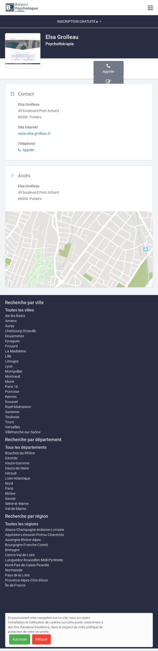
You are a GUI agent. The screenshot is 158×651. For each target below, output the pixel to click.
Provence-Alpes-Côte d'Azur (26, 580)
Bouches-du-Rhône (20, 453)
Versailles (12, 427)
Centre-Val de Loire (20, 555)
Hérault (11, 473)
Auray (9, 326)
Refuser (41, 639)
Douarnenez (14, 336)
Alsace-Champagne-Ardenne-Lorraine (34, 530)
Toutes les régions (21, 524)
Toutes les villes (19, 310)
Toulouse (12, 417)
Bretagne (12, 550)
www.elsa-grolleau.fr (34, 133)
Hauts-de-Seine (17, 468)
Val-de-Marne (15, 509)
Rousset (11, 402)
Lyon (9, 366)
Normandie (13, 570)
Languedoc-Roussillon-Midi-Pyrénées (34, 560)
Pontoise (12, 392)
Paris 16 (11, 387)
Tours (9, 422)
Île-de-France (15, 585)
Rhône (10, 493)
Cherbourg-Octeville (20, 331)
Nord (9, 483)
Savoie (10, 499)
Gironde (11, 458)
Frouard (11, 346)
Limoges (11, 361)
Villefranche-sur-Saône (22, 432)
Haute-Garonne (17, 463)
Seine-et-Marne (17, 504)
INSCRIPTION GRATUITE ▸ (79, 21)
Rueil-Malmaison (18, 407)
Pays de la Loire (17, 575)
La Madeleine (15, 351)
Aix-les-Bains (15, 316)
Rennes (11, 397)
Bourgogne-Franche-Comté (26, 545)
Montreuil (12, 376)
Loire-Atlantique (17, 478)
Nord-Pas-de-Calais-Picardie (27, 565)
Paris (9, 488)
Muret (9, 381)
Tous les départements (26, 447)
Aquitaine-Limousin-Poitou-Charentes (34, 535)
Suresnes (12, 412)
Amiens (11, 321)
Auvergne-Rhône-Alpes (23, 540)
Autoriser (19, 639)
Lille (8, 356)
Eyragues (12, 341)
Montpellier (13, 371)
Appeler (26, 150)
